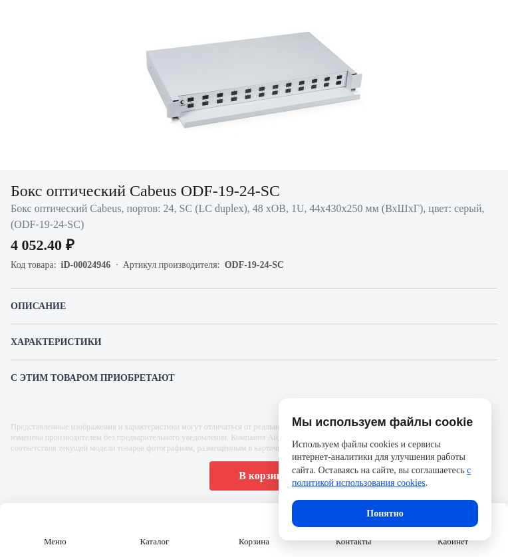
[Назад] (18, 18)
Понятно (384, 513)
